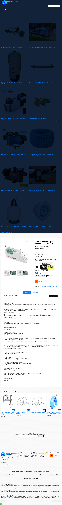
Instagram (49, 286)
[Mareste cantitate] (40, 263)
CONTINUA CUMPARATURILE (6, 232)
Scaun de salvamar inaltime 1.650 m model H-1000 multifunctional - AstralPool (8, 413)
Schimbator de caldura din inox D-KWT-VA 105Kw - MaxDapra (40, 82)
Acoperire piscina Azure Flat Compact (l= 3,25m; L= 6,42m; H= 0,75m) (42, 47)
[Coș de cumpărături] (5, 9)
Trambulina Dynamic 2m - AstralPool (38, 412)
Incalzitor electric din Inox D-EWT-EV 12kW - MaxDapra (11, 47)
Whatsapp (55, 286)
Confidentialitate (42, 453)
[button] (27, 241)
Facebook (44, 286)
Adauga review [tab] (35, 292)
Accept (36, 478)
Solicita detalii (49, 275)
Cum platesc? (34, 455)
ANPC (43, 456)
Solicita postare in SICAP (41, 276)
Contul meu (18, 456)
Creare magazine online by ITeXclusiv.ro (42, 471)
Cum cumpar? (34, 453)
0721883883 (46, 270)
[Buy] (13, 410)
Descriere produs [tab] (27, 292)
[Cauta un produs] (59, 6)
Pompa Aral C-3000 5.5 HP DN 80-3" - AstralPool (38, 118)
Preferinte (31, 478)
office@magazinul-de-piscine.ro (7, 464)
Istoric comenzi (19, 453)
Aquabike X (42, 248)
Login (25, 453)
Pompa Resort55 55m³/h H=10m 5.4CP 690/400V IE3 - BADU (13, 154)
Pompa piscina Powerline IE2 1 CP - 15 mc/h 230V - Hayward (12, 190)
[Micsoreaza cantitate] (35, 263)
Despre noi (33, 456)
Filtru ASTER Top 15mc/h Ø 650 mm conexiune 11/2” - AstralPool (13, 226)
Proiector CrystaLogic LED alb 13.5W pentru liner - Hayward (40, 226)
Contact (17, 455)
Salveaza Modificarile (56, 501)
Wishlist (21, 455)
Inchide (25, 478)
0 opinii (38, 249)
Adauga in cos (46, 263)
